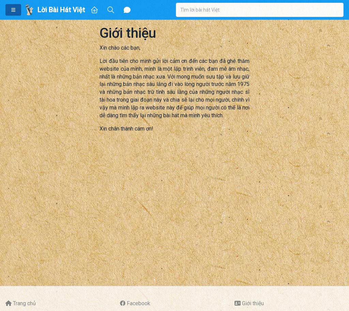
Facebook (138, 303)
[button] (13, 10)
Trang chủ (24, 303)
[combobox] (260, 10)
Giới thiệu (253, 303)
